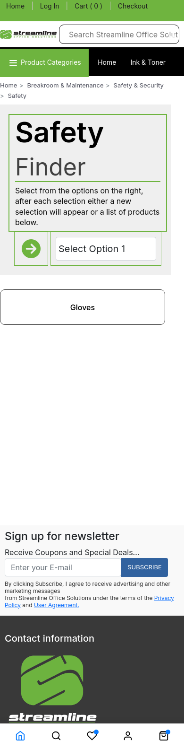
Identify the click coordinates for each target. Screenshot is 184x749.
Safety (17, 95)
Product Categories (44, 62)
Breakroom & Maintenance (65, 85)
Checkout (133, 6)
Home (15, 6)
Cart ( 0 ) (88, 6)
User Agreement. (56, 605)
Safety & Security (139, 85)
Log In (49, 6)
